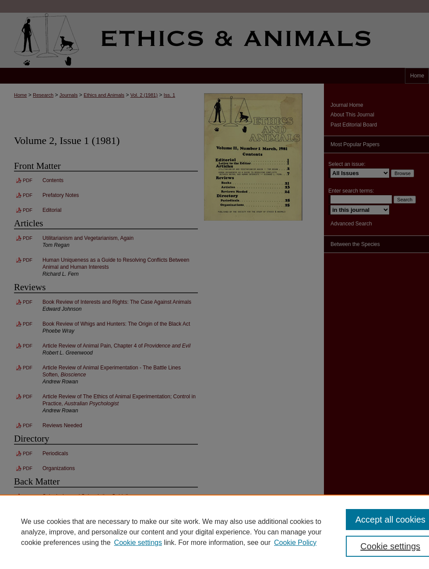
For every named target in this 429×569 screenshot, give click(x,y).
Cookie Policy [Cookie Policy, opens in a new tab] (295, 542)
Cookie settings (138, 542)
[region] (214, 532)
